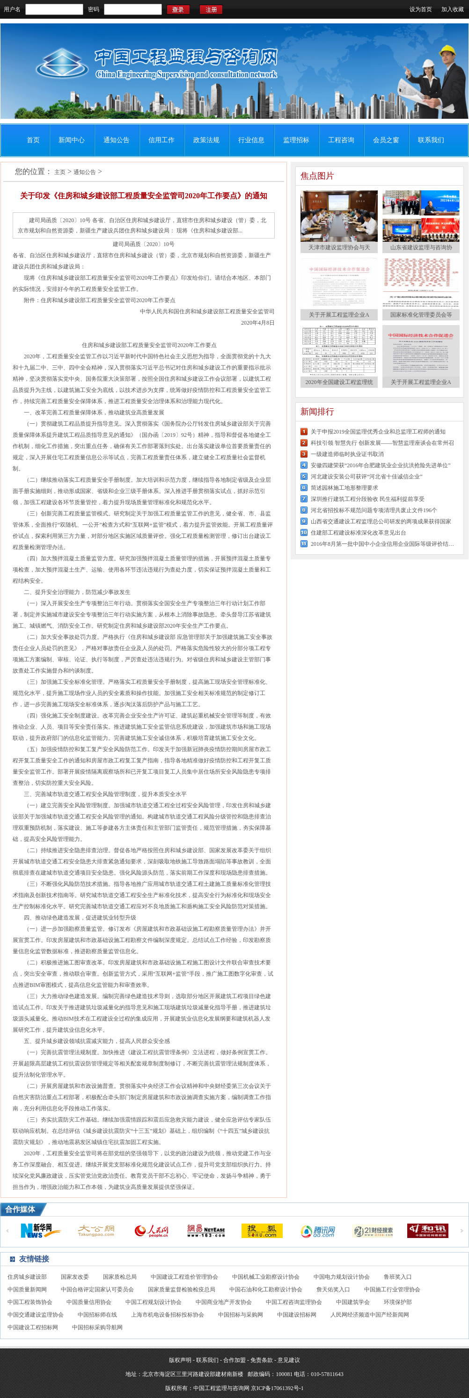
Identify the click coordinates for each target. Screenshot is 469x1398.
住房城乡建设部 (27, 1277)
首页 (33, 140)
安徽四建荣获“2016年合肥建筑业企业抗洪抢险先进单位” (381, 465)
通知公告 (116, 140)
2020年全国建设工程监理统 (339, 382)
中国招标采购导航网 (97, 1327)
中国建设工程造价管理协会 (184, 1277)
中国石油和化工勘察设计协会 (265, 1289)
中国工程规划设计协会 (153, 1302)
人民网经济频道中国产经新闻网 (369, 1314)
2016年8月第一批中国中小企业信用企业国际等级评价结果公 (383, 544)
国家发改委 (75, 1277)
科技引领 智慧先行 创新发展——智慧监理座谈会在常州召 (382, 443)
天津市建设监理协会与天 (339, 247)
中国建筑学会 (353, 1302)
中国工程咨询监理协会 (294, 1302)
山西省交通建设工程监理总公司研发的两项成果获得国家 (381, 521)
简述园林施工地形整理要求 (344, 488)
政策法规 (206, 140)
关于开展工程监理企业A (339, 314)
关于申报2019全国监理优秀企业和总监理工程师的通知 (378, 431)
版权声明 (180, 1360)
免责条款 (261, 1360)
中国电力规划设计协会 (342, 1277)
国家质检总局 (120, 1277)
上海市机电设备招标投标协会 (167, 1314)
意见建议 (289, 1360)
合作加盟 (234, 1360)
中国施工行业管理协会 (392, 1289)
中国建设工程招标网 (32, 1327)
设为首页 (421, 9)
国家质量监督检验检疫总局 (181, 1289)
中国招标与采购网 (240, 1314)
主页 (60, 172)
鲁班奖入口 (398, 1277)
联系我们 (431, 140)
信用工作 (161, 140)
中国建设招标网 (296, 1314)
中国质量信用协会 (88, 1302)
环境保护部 (398, 1302)
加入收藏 (452, 9)
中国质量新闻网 (27, 1289)
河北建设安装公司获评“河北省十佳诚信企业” (367, 476)
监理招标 (296, 140)
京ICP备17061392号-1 (277, 1388)
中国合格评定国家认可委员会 (97, 1289)
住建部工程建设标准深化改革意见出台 (358, 532)
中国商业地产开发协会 (224, 1302)
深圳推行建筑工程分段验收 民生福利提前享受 (368, 499)
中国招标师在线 (97, 1314)
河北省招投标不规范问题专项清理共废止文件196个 (374, 510)
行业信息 (251, 140)
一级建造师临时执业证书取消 (347, 454)
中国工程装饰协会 (29, 1302)
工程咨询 (341, 140)
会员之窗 (386, 140)
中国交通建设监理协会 (35, 1314)
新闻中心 (72, 140)
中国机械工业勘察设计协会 (266, 1277)
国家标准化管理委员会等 (421, 314)
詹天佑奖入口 (333, 1289)
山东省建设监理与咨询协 (421, 247)
